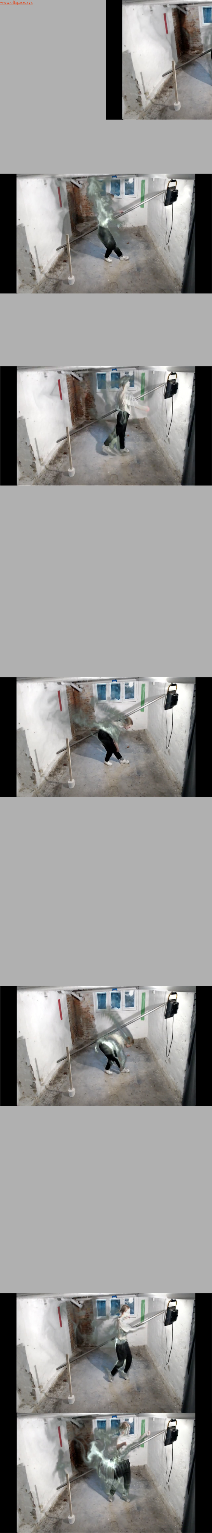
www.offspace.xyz (16, 2)
